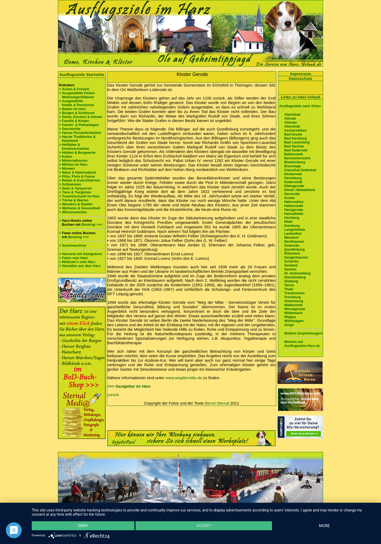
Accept (203, 525)
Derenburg (293, 178)
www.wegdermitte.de (183, 377)
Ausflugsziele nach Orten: (300, 106)
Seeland (290, 265)
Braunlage (292, 166)
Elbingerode (294, 186)
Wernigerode (294, 309)
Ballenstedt (293, 154)
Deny (83, 525)
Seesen (290, 269)
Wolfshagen (293, 321)
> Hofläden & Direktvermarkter (74, 147)
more (324, 525)
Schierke (291, 261)
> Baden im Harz (72, 109)
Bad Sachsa (294, 146)
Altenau (290, 122)
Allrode (290, 118)
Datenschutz (300, 78)
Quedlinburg (294, 249)
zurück (113, 394)
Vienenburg (293, 301)
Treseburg (292, 297)
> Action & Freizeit (74, 89)
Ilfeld (288, 222)
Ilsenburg (292, 226)
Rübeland (292, 253)
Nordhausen (294, 241)
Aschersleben (295, 130)
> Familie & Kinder (74, 121)
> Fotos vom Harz (73, 258)
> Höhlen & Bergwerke (77, 153)
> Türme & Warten (73, 200)
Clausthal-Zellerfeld (300, 170)
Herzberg (291, 218)
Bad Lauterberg (297, 142)
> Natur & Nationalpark (77, 172)
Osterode (291, 245)
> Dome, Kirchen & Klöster (80, 117)
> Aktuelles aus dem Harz (80, 266)
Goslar (289, 198)
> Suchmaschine (72, 245)
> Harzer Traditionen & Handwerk (77, 139)
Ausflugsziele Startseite (81, 74)
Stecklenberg (295, 277)
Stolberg (291, 281)
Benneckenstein (297, 158)
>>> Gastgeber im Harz (129, 386)
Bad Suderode (295, 150)
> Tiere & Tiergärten (75, 192)
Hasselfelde (293, 214)
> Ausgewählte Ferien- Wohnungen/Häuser (77, 95)
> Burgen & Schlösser (77, 113)
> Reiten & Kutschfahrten (79, 180)
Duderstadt (293, 182)
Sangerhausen (296, 257)
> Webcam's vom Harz (77, 262)
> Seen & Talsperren (75, 188)
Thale (288, 289)
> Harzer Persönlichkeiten (80, 133)
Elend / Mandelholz (299, 190)
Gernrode (292, 194)
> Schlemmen (70, 184)
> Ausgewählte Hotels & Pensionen (76, 103)
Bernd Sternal (217, 403)
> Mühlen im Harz (73, 164)
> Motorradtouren (73, 160)
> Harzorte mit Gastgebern (80, 254)
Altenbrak (292, 126)
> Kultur (65, 156)
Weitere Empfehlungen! (303, 333)
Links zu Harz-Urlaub (300, 97)
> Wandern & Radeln (75, 204)
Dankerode (293, 174)
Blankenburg (294, 162)
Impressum (300, 73)
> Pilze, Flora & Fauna (77, 176)
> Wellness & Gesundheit (79, 208)
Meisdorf (291, 237)
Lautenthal (293, 233)
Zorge (289, 325)
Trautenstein (294, 293)
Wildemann (293, 313)
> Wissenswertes (73, 212)
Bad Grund (293, 134)
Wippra (290, 317)
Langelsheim (294, 230)
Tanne (289, 285)
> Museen (67, 168)
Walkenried (293, 305)
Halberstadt (293, 206)
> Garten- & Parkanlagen (79, 125)
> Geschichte (69, 129)
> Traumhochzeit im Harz (79, 196)
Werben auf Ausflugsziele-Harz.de (302, 344)
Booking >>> (91, 224)
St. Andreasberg (297, 273)
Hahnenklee (293, 202)
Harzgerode (293, 210)
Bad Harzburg (295, 138)
